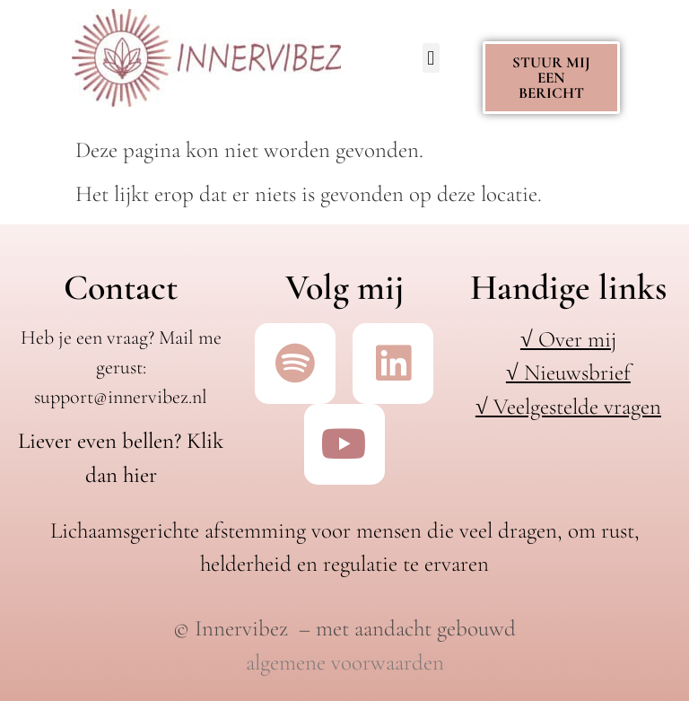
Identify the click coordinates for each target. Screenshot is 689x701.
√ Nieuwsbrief (568, 372)
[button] (431, 58)
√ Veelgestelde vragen (568, 406)
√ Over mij (568, 339)
